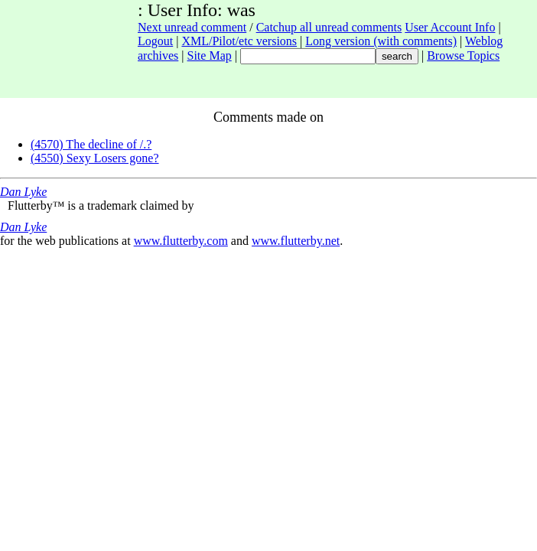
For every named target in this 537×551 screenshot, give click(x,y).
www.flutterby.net (296, 240)
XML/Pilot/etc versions (239, 40)
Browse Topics (463, 55)
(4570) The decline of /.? (91, 144)
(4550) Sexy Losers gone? (95, 158)
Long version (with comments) (381, 40)
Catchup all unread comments (329, 27)
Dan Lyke (23, 191)
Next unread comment (192, 27)
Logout (155, 40)
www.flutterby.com (181, 240)
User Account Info (450, 27)
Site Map (209, 55)
